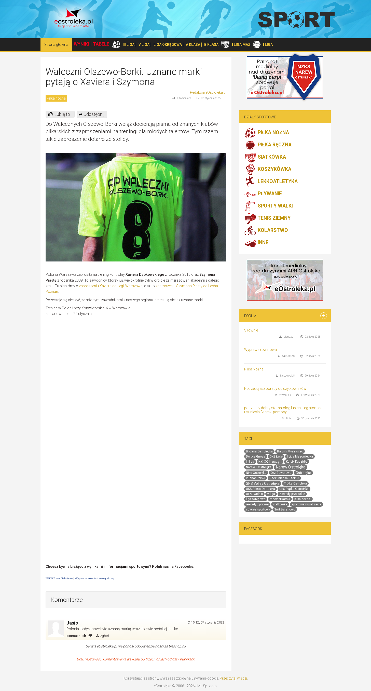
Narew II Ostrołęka (258, 467)
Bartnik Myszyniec (290, 451)
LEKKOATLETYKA (271, 182)
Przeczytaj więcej (233, 678)
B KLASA (211, 45)
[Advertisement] (183, 342)
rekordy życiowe (257, 504)
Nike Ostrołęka (256, 473)
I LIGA (268, 45)
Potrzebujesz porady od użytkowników (275, 388)
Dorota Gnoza (255, 456)
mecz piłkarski (280, 499)
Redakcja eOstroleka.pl (208, 92)
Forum (250, 316)
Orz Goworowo (281, 473)
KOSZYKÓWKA (267, 169)
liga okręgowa (255, 499)
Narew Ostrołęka (290, 467)
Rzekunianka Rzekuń (284, 478)
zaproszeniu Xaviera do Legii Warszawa (111, 286)
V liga (271, 494)
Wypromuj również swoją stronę (94, 578)
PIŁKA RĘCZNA (268, 145)
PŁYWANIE (263, 194)
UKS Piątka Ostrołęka (294, 489)
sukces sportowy (258, 509)
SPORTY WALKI (268, 206)
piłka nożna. (302, 499)
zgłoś (102, 636)
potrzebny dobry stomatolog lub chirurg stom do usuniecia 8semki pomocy (283, 410)
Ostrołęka (303, 473)
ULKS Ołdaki (254, 494)
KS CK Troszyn (270, 462)
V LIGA (144, 45)
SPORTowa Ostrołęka (59, 578)
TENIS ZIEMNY (267, 218)
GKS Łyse (276, 456)
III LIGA (128, 45)
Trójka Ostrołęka (295, 483)
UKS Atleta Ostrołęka (260, 489)
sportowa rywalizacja (306, 504)
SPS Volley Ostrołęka (263, 483)
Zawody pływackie (292, 494)
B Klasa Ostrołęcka (259, 451)
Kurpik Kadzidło (296, 461)
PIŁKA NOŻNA (266, 133)
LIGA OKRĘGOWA (168, 45)
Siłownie (251, 330)
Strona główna (56, 45)
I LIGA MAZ (241, 45)
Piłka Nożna (254, 369)
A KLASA (193, 45)
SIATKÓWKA (265, 157)
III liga (250, 461)
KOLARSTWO (266, 231)
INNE (256, 243)
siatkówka (280, 504)
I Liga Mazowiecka (300, 456)
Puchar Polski (255, 478)
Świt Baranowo (284, 509)
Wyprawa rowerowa (260, 350)
